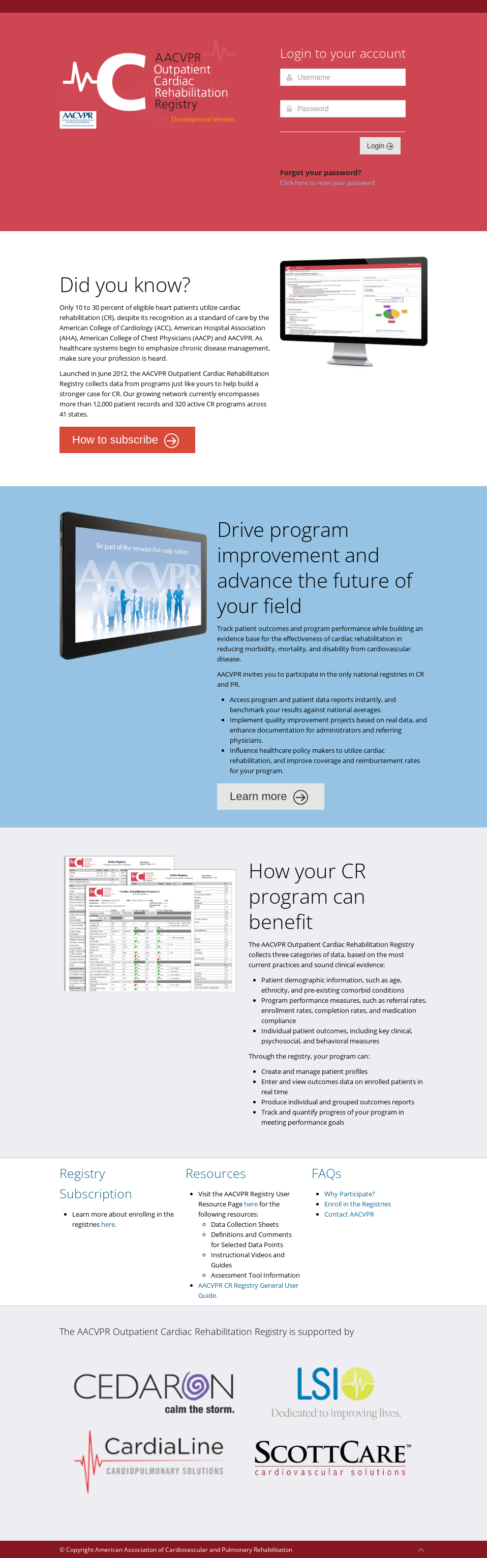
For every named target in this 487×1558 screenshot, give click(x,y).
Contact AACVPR (349, 1214)
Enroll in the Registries (357, 1204)
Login (380, 146)
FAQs (327, 1173)
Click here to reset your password (327, 182)
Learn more (269, 797)
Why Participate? (349, 1193)
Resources (216, 1173)
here (108, 1224)
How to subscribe (125, 441)
